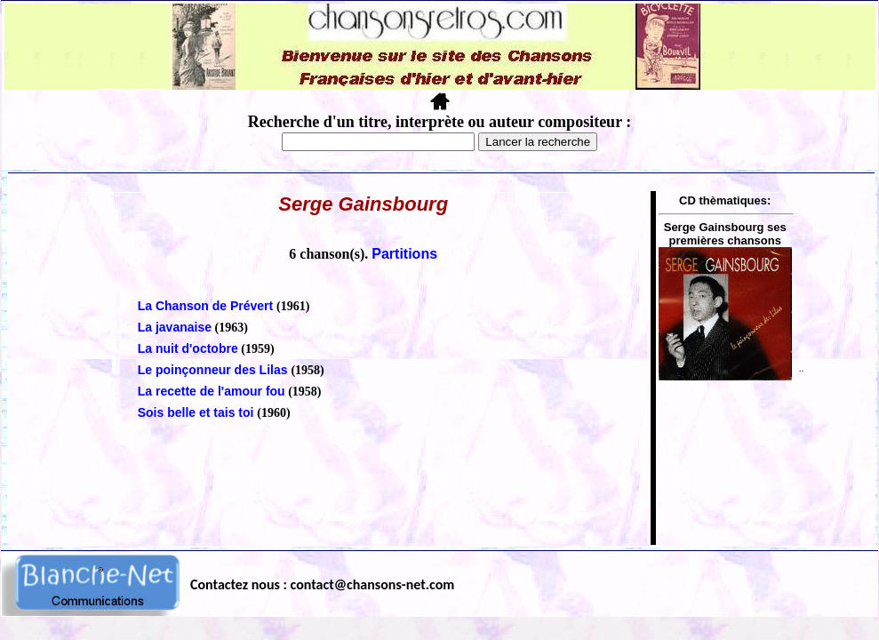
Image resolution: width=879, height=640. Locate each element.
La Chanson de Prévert (207, 306)
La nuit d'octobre (188, 348)
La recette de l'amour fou (211, 391)
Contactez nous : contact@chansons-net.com (322, 584)
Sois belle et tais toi (198, 412)
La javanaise (175, 327)
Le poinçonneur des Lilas (215, 370)
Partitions (404, 253)
